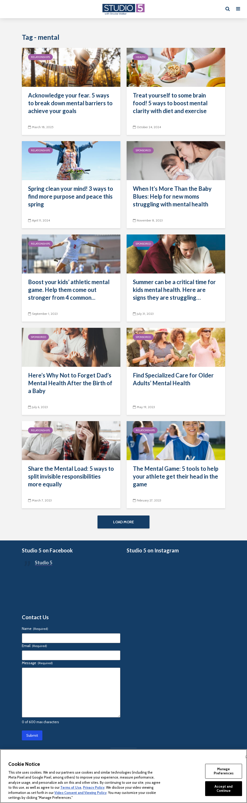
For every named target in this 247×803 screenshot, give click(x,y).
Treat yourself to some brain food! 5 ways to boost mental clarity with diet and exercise (170, 103)
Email (34, 647)
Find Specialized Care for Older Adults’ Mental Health (173, 379)
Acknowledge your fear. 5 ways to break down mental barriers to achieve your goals (70, 103)
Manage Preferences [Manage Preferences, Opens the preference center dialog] (223, 771)
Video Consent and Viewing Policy (80, 793)
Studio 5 (43, 564)
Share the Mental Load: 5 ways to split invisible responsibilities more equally (71, 476)
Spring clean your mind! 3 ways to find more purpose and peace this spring (70, 196)
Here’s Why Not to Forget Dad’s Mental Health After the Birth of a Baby (70, 383)
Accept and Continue (223, 788)
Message (37, 665)
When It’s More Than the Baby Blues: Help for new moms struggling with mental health (172, 196)
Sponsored (143, 150)
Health (140, 57)
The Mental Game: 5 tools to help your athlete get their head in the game (175, 476)
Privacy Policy (94, 787)
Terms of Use (70, 787)
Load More (123, 522)
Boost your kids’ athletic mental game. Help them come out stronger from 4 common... (68, 289)
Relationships (40, 57)
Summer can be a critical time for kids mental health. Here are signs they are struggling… (174, 289)
